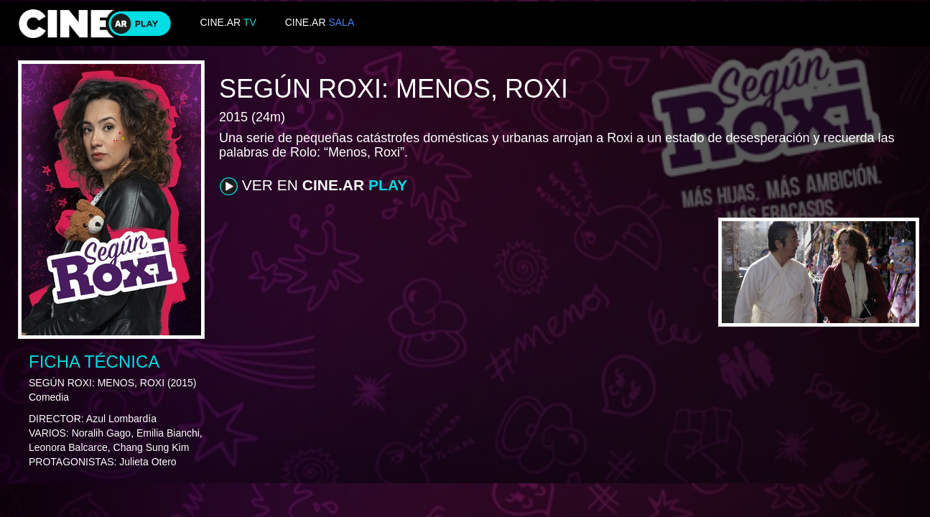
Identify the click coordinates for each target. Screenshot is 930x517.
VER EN (313, 186)
